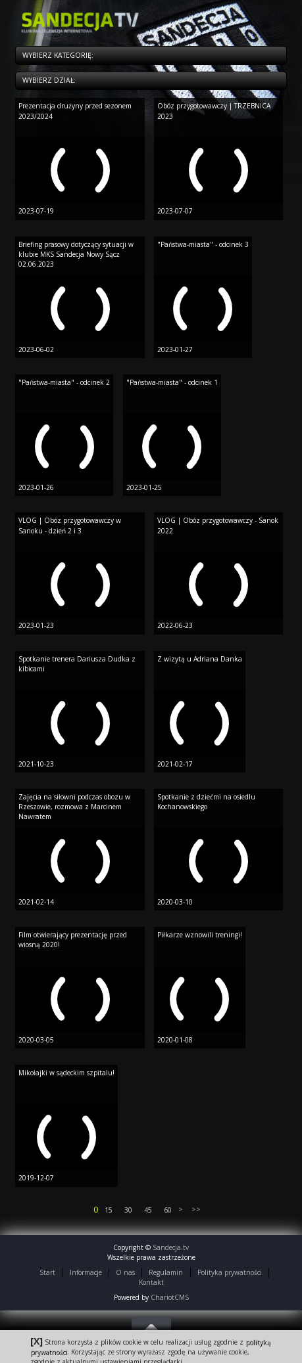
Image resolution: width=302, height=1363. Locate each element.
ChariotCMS (170, 1297)
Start (47, 1272)
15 (109, 1210)
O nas (125, 1272)
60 (168, 1210)
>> (195, 1209)
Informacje (86, 1272)
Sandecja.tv (171, 1247)
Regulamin (166, 1272)
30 (128, 1210)
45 (148, 1210)
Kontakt (151, 1282)
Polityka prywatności (229, 1272)
